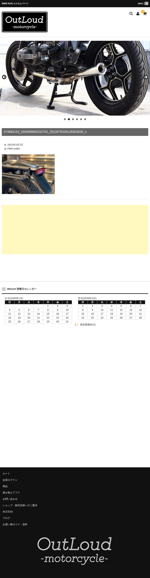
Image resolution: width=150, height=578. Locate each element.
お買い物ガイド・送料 (15, 524)
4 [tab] (77, 119)
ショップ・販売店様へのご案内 (20, 505)
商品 (5, 486)
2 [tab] (69, 119)
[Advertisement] (75, 229)
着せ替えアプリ (11, 492)
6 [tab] (85, 119)
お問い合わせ (10, 499)
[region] (75, 78)
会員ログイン (10, 479)
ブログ (6, 518)
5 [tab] (81, 119)
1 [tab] (65, 119)
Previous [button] (4, 77)
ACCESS (8, 511)
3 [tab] (73, 119)
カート (6, 473)
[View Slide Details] (75, 78)
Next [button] (145, 77)
